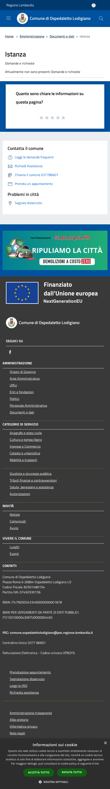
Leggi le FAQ (18, 685)
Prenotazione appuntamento (30, 672)
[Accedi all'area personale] (94, 5)
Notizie (15, 514)
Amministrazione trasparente (31, 712)
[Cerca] (101, 18)
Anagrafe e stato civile (26, 432)
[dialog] (55, 764)
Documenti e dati (62, 36)
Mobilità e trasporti (23, 459)
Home (9, 36)
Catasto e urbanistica (25, 453)
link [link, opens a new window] (97, 763)
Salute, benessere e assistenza (32, 487)
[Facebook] (10, 352)
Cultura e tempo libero (26, 439)
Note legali (17, 733)
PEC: (6, 632)
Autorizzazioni (20, 493)
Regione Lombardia (20, 5)
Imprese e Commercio (25, 446)
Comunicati (18, 521)
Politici (14, 398)
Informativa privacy (24, 726)
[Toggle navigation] (8, 18)
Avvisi (14, 527)
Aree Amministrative (25, 378)
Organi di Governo (23, 371)
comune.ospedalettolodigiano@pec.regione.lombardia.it (51, 632)
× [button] (105, 743)
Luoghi (14, 546)
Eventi (14, 553)
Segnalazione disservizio (27, 678)
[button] (55, 782)
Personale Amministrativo (28, 405)
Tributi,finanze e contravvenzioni (33, 480)
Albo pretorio (19, 719)
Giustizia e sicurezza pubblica (31, 473)
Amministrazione (32, 36)
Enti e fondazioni (22, 391)
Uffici (13, 385)
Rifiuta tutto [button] (72, 772)
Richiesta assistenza (24, 692)
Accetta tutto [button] (38, 772)
